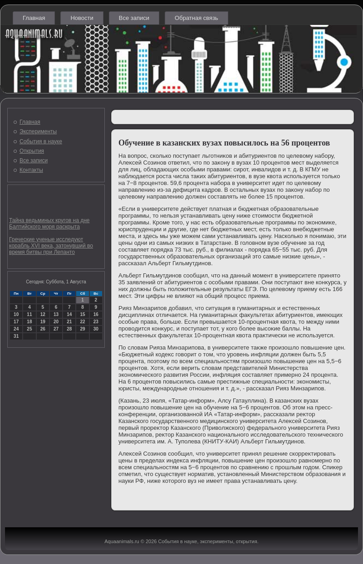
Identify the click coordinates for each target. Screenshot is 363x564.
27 (56, 328)
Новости (81, 18)
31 (16, 336)
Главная (34, 18)
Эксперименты (38, 131)
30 (95, 328)
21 (69, 321)
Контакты (31, 170)
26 (42, 328)
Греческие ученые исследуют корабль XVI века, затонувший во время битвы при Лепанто (51, 245)
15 (82, 314)
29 (82, 328)
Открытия (32, 151)
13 (56, 314)
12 (42, 314)
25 (29, 328)
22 (82, 321)
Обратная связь (196, 18)
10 (16, 314)
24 (16, 328)
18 (29, 321)
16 (95, 314)
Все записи (134, 18)
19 (42, 321)
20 (56, 321)
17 (16, 321)
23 (95, 321)
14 (69, 314)
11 (29, 314)
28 (69, 328)
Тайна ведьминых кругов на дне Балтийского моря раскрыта (49, 223)
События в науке (41, 141)
